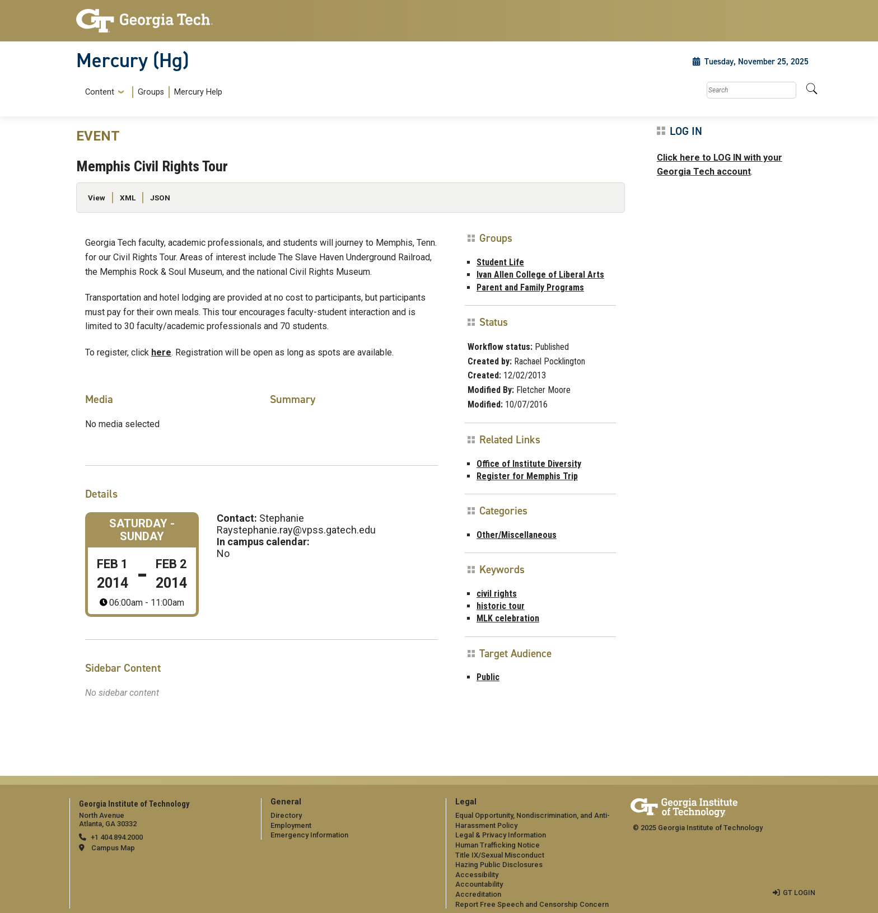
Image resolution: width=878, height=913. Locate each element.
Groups (151, 92)
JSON (160, 197)
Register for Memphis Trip (527, 476)
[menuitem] (151, 92)
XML (128, 197)
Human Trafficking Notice (497, 845)
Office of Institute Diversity (529, 463)
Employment (290, 825)
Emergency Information (309, 835)
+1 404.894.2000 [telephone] (117, 837)
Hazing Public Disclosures (499, 864)
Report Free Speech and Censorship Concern (532, 904)
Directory (286, 815)
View (96, 197)
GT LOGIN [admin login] (799, 892)
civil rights (497, 593)
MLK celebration (508, 618)
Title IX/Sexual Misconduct (499, 855)
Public (488, 677)
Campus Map (113, 848)
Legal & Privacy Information (500, 835)
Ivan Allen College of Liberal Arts (540, 274)
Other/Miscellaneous (517, 535)
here (161, 352)
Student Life (500, 262)
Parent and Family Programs (530, 287)
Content (99, 92)
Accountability (479, 884)
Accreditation (478, 894)
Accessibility (476, 874)
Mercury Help (198, 92)
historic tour (501, 606)
